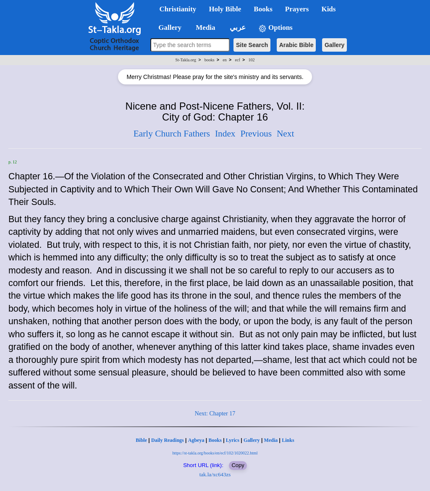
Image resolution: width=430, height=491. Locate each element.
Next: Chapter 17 (215, 413)
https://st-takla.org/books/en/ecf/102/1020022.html (214, 453)
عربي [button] (237, 28)
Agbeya (196, 440)
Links (288, 440)
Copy (237, 465)
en (224, 60)
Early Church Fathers (172, 134)
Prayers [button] (297, 9)
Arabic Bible (296, 45)
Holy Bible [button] (225, 9)
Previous (256, 134)
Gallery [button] (167, 28)
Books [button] (263, 9)
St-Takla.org (186, 60)
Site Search (252, 45)
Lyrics (232, 440)
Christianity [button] (178, 9)
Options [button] (275, 28)
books (210, 60)
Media (271, 440)
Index (225, 134)
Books (214, 440)
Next (285, 134)
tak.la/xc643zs (215, 474)
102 (251, 60)
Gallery (334, 45)
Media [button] (204, 28)
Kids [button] (328, 9)
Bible (141, 440)
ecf (237, 60)
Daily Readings (167, 440)
